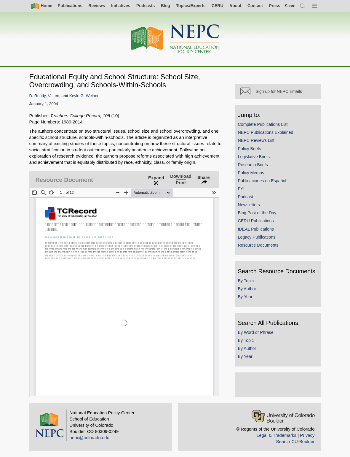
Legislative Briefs (254, 156)
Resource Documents (258, 245)
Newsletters (249, 204)
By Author (247, 288)
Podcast (245, 196)
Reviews (96, 5)
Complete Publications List (263, 124)
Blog (165, 5)
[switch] (290, 6)
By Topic (246, 280)
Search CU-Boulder (295, 441)
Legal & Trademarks (276, 435)
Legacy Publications (257, 237)
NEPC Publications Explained (265, 132)
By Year (245, 296)
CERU (217, 5)
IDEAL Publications (256, 229)
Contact (255, 5)
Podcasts (145, 5)
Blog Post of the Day (257, 212)
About (235, 5)
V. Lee (53, 95)
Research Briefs (253, 164)
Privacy (307, 435)
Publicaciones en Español (262, 180)
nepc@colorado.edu (90, 437)
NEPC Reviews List (256, 140)
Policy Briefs (249, 148)
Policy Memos (251, 172)
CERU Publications (256, 220)
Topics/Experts (190, 5)
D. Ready (37, 95)
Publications (70, 5)
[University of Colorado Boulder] (283, 416)
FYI (241, 188)
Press (274, 5)
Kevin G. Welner (84, 95)
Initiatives (120, 5)
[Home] (175, 39)
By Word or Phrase (256, 332)
